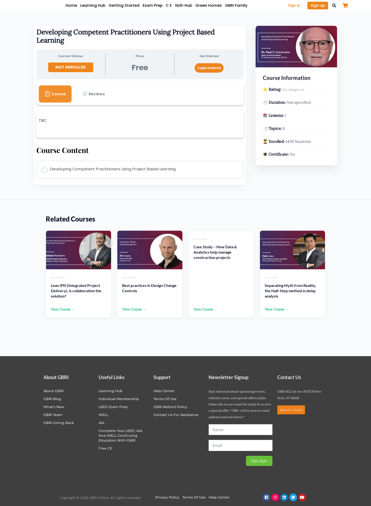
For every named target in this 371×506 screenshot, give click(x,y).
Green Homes (208, 5)
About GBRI (53, 391)
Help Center (219, 497)
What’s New (53, 407)
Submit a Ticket (291, 410)
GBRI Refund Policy (170, 407)
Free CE (105, 448)
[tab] (55, 93)
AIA (101, 423)
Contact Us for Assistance (176, 415)
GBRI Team (52, 415)
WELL (103, 415)
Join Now (259, 460)
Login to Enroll (209, 68)
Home (71, 5)
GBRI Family (236, 5)
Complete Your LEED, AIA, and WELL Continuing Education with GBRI (121, 436)
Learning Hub (93, 5)
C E (169, 5)
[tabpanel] (140, 124)
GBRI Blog (52, 399)
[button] (334, 5)
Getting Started (124, 5)
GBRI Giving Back (58, 423)
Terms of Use (165, 399)
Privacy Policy (167, 497)
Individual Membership (119, 399)
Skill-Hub (183, 5)
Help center (164, 391)
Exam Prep (153, 5)
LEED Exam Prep (113, 407)
